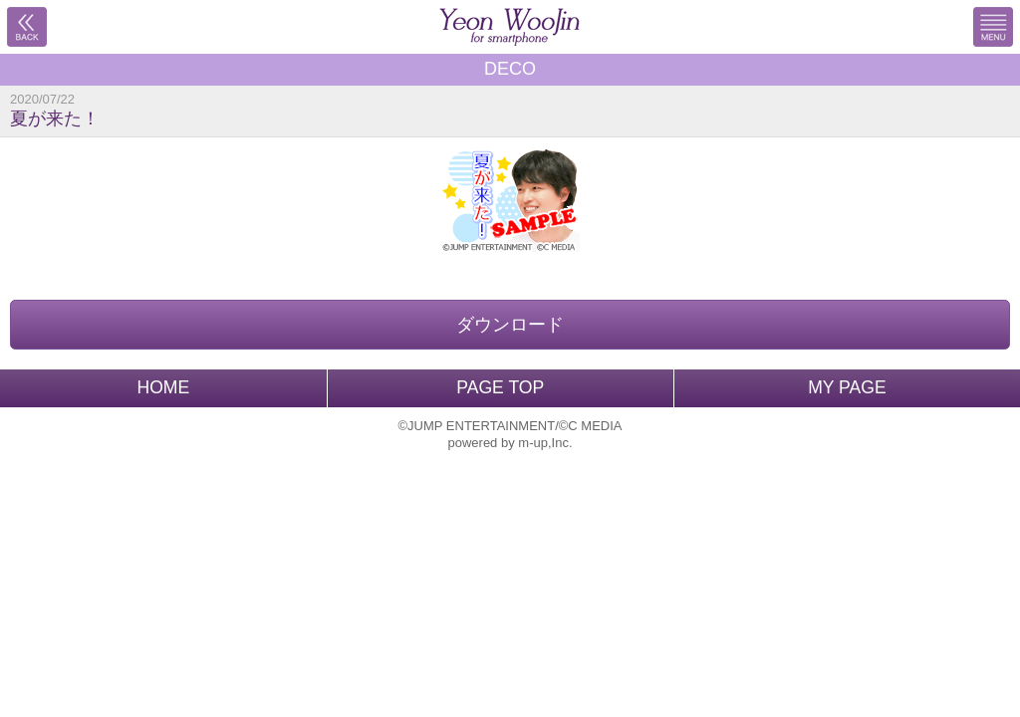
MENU (993, 27)
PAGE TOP (500, 387)
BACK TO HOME (510, 27)
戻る (27, 27)
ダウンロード (510, 325)
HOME (162, 387)
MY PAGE (847, 387)
